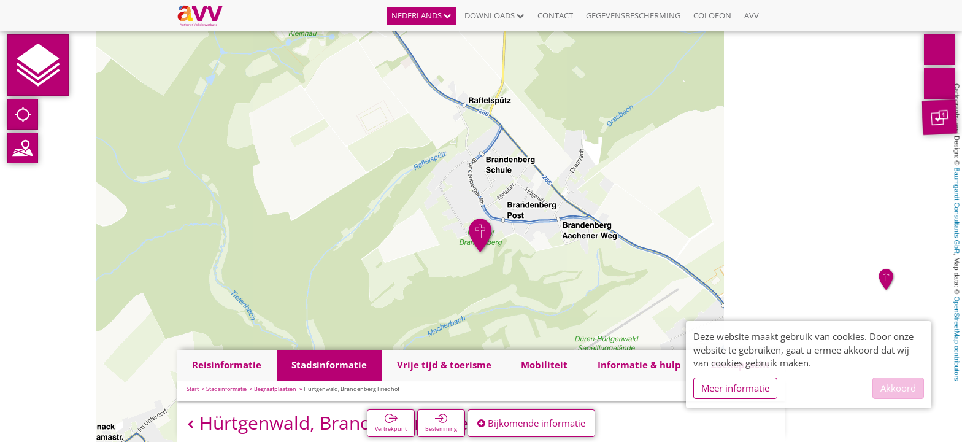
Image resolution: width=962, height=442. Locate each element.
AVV (751, 15)
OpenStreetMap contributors (957, 338)
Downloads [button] (494, 15)
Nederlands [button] (421, 15)
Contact (555, 15)
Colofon (712, 15)
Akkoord (898, 388)
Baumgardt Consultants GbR (957, 211)
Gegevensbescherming (633, 15)
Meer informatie (735, 388)
